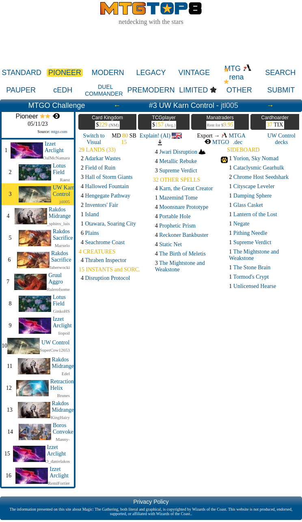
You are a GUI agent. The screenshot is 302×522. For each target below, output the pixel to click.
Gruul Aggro (55, 278)
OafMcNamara (56, 157)
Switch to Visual (94, 139)
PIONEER (65, 73)
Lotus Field (59, 169)
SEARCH (280, 73)
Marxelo (62, 245)
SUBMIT (281, 90)
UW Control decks (281, 139)
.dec (237, 142)
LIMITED (193, 90)
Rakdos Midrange (60, 212)
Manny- (63, 439)
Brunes (63, 395)
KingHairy (60, 417)
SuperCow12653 (55, 350)
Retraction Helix (62, 384)
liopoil (64, 333)
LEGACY (151, 73)
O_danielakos (57, 461)
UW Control (55, 342)
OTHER (239, 90)
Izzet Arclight (54, 147)
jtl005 (229, 105)
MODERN (108, 73)
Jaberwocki (60, 267)
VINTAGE (194, 73)
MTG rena (238, 72)
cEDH (62, 90)
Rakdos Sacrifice (63, 234)
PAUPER (21, 90)
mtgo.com (59, 131)
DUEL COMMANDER (104, 90)
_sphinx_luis (58, 223)
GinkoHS (61, 311)
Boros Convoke (63, 428)
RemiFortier (59, 483)
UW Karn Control (64, 191)
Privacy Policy (150, 501)
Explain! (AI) (161, 136)
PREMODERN (151, 90)
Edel (66, 373)
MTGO (216, 142)
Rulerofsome (58, 289)
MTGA (233, 136)
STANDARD (21, 73)
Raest (65, 179)
